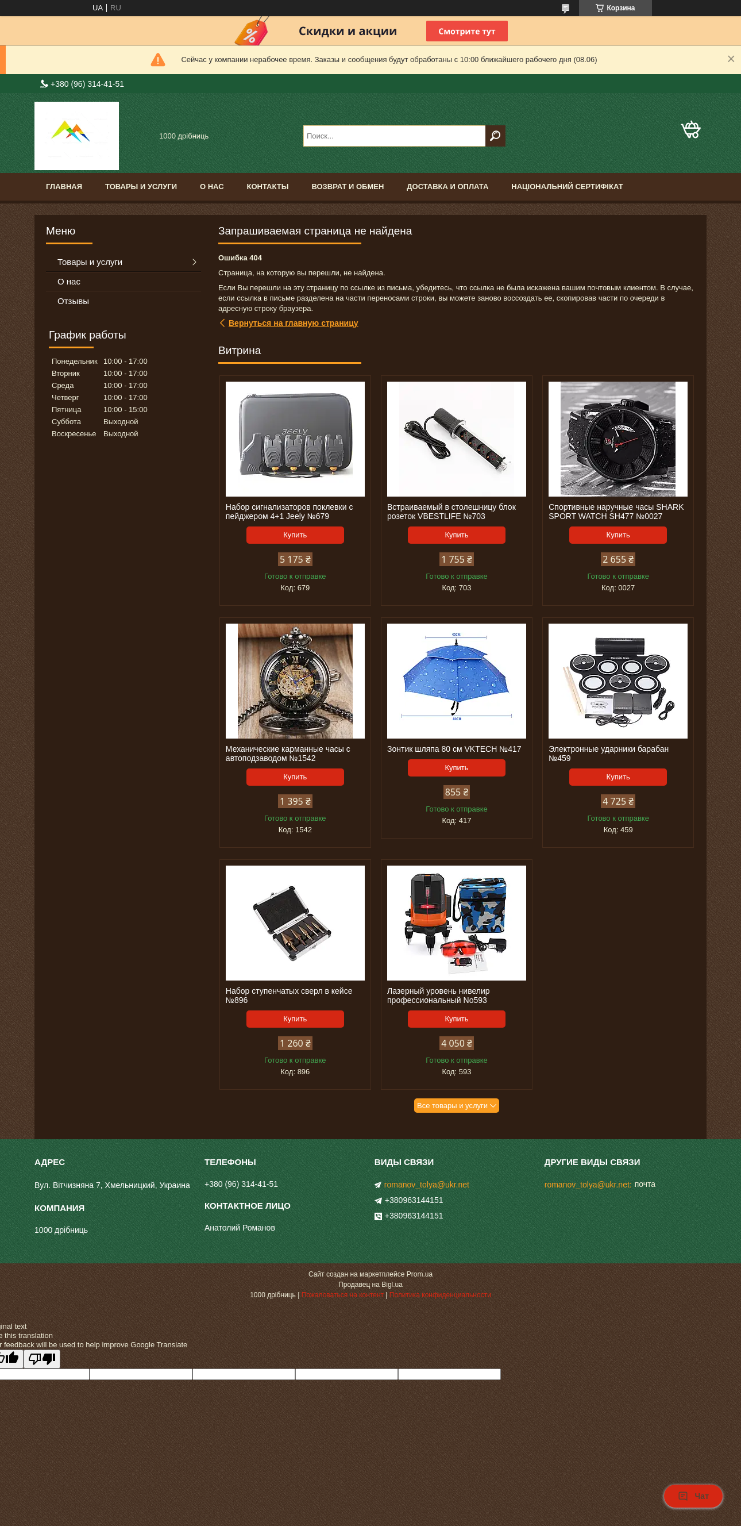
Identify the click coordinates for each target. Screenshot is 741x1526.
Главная (64, 186)
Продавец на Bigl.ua (370, 1285)
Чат (693, 1496)
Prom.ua (420, 1274)
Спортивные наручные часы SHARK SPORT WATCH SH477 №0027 (616, 511)
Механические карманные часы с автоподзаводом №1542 (288, 753)
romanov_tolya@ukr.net (426, 1184)
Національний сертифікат (567, 186)
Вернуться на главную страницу (293, 323)
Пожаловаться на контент (343, 1295)
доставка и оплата (447, 186)
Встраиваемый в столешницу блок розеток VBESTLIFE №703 (451, 511)
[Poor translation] (42, 1359)
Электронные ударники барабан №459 (609, 753)
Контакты (268, 186)
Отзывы (73, 301)
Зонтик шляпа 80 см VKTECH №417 (454, 749)
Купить (295, 535)
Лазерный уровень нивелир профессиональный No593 (438, 995)
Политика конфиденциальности (440, 1295)
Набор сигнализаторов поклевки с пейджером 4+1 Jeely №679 (289, 511)
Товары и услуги (141, 186)
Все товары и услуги (452, 1105)
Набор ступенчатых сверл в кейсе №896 (289, 995)
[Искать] (495, 136)
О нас (212, 186)
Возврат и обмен (347, 186)
